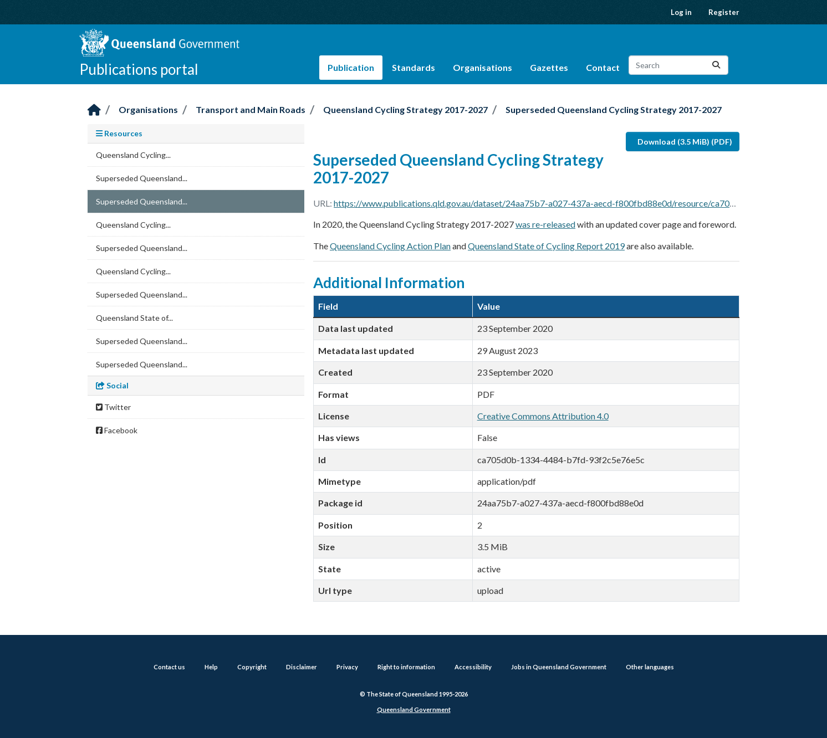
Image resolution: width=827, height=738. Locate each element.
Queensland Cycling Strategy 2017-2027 (405, 109)
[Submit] (716, 65)
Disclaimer (301, 666)
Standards (413, 67)
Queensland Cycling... (133, 155)
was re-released (545, 224)
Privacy (347, 666)
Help (211, 666)
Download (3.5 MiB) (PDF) (684, 141)
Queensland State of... (134, 317)
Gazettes (549, 67)
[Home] (94, 110)
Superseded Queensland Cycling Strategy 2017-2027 (614, 109)
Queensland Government (414, 709)
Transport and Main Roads (250, 109)
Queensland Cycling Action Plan (390, 245)
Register (723, 12)
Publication (351, 67)
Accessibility (473, 666)
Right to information (406, 666)
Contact (603, 67)
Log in (681, 12)
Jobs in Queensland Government (558, 666)
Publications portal (138, 69)
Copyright (252, 666)
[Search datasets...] (678, 65)
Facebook (116, 430)
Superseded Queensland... (141, 178)
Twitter (113, 407)
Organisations (482, 67)
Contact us (169, 666)
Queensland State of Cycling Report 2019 (546, 245)
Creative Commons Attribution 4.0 (543, 416)
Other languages (650, 666)
